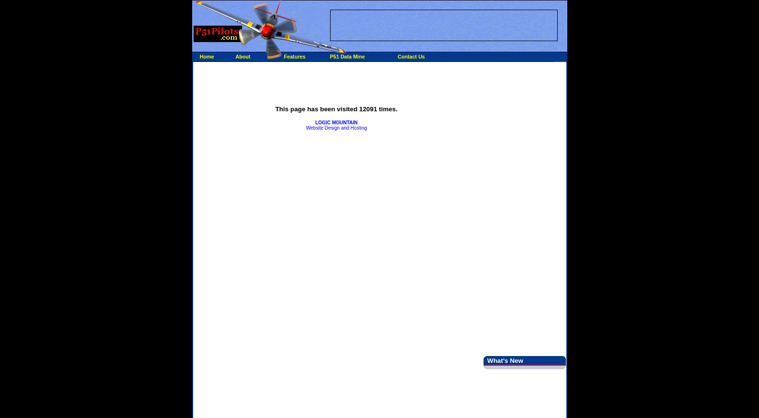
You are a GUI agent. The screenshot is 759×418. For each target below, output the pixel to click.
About (243, 57)
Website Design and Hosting (336, 125)
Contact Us (411, 57)
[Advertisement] (444, 24)
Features (294, 57)
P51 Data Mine (347, 57)
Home (207, 57)
